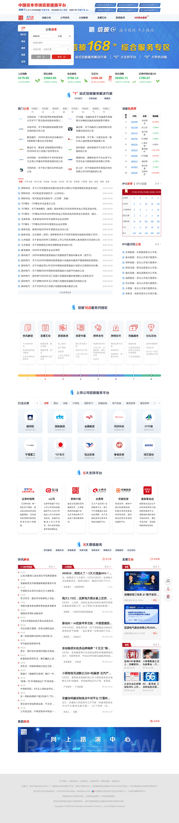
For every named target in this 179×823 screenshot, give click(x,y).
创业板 (54, 181)
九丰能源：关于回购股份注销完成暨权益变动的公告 (45, 244)
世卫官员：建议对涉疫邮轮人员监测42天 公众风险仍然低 (38, 598)
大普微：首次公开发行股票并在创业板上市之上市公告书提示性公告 (141, 288)
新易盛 (65, 108)
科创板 (46, 181)
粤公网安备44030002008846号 (143, 786)
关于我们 (63, 781)
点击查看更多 (65, 292)
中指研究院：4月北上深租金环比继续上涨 (38, 689)
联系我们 (84, 781)
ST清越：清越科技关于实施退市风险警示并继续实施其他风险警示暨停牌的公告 (94, 120)
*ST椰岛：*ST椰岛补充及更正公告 (36, 203)
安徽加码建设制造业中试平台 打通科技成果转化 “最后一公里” (100, 698)
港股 (102, 181)
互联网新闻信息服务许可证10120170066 (110, 786)
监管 (107, 181)
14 (146, 227)
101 (140, 233)
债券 (96, 181)
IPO (127, 183)
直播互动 (101, 17)
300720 (134, 133)
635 (152, 221)
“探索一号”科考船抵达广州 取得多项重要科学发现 (38, 681)
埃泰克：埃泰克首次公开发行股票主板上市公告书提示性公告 (141, 293)
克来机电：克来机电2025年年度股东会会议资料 (43, 219)
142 (158, 204)
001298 (134, 127)
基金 (91, 181)
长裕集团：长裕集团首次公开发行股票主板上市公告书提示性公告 (141, 252)
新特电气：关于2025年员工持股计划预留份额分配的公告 (48, 286)
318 (158, 221)
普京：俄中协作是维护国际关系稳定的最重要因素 (38, 651)
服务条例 (74, 781)
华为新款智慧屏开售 (30, 643)
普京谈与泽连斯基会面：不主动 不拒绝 (38, 704)
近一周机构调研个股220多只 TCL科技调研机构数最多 (38, 696)
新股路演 (120, 17)
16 (152, 227)
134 (134, 233)
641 (146, 221)
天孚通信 (45, 108)
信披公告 (46, 17)
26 (158, 215)
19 (152, 204)
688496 (134, 156)
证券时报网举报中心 (137, 791)
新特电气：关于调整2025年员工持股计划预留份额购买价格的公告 (52, 281)
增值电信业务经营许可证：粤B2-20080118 (70, 786)
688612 (134, 161)
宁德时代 (34, 108)
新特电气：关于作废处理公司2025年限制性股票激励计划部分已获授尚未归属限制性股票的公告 (59, 265)
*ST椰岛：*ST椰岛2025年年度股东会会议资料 (42, 224)
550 (152, 233)
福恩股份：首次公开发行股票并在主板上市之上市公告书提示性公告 (141, 278)
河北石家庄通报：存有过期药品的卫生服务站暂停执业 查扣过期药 (38, 628)
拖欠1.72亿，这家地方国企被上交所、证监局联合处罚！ (97, 598)
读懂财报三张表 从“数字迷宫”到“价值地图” (148, 594)
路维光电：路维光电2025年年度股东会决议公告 (43, 229)
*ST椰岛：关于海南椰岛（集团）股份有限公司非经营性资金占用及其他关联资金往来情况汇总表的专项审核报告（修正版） (59, 208)
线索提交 (116, 781)
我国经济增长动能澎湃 (31, 613)
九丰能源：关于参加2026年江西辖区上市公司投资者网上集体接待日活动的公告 (59, 239)
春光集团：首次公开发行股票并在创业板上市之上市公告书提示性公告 (141, 257)
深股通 (77, 181)
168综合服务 (140, 17)
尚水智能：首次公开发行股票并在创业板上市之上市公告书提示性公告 (141, 283)
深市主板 (38, 181)
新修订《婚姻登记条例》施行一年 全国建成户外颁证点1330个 (38, 674)
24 (146, 204)
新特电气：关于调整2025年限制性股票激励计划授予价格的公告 (51, 270)
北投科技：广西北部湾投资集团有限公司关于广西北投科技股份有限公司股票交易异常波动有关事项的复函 (45, 120)
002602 (134, 167)
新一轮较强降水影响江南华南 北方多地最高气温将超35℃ (38, 636)
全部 (21, 181)
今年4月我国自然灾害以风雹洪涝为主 (38, 621)
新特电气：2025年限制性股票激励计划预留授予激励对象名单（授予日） (55, 255)
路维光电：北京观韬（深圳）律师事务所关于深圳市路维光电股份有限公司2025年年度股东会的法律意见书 (59, 234)
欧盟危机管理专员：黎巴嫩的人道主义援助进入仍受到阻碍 (38, 658)
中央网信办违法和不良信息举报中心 (109, 791)
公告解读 (83, 17)
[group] (89, 45)
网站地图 (105, 781)
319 (146, 233)
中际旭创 (85, 108)
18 (158, 227)
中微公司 (106, 108)
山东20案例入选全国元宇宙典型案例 (38, 576)
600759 (134, 139)
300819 (134, 150)
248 (158, 233)
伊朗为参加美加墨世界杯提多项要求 (38, 606)
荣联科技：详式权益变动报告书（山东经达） (42, 193)
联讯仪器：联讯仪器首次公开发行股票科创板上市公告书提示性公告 (141, 267)
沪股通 (84, 181)
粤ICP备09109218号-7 (39, 786)
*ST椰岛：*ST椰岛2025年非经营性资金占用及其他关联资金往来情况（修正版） (59, 213)
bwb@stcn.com (83, 791)
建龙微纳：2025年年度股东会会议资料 (39, 250)
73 (134, 221)
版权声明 (95, 781)
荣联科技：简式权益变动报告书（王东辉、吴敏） (44, 198)
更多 (157, 183)
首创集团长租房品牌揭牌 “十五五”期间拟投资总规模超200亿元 (101, 648)
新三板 (69, 181)
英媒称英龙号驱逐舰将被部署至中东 (38, 583)
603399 (134, 122)
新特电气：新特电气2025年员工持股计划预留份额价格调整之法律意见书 (55, 275)
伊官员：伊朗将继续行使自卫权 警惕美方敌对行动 (38, 666)
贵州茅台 (55, 108)
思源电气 (95, 108)
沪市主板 (28, 181)
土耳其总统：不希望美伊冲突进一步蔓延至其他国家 (38, 711)
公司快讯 (64, 17)
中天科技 (74, 108)
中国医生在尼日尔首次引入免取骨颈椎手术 (38, 591)
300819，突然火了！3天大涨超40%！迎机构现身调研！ (97, 573)
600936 (134, 173)
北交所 (61, 181)
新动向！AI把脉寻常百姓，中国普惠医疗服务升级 (93, 623)
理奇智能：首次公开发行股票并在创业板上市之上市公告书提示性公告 (141, 262)
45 (140, 221)
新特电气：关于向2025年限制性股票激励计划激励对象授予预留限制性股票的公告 (59, 260)
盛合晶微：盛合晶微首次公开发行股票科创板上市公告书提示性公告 (141, 272)
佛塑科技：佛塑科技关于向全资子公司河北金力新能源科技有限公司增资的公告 (94, 161)
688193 (134, 144)
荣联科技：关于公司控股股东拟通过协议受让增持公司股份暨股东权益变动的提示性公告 (59, 188)
